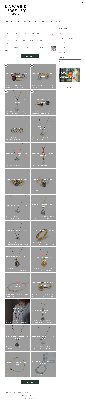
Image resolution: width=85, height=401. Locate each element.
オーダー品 (62, 62)
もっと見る (30, 382)
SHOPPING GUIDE (47, 21)
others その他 (62, 57)
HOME (6, 21)
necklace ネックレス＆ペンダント (68, 43)
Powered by (30, 398)
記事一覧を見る (30, 56)
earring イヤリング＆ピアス (66, 38)
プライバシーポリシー (11, 392)
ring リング (62, 33)
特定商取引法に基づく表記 (24, 392)
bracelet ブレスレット (65, 47)
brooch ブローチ (63, 52)
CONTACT (36, 21)
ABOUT (13, 21)
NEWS (19, 21)
